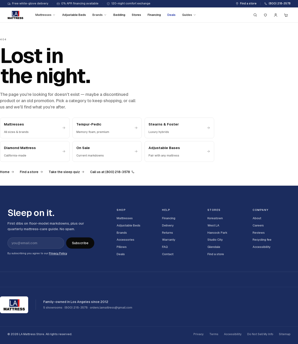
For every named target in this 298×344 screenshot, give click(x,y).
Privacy (198, 334)
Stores (136, 15)
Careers (258, 225)
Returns (167, 233)
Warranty (168, 240)
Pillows (122, 247)
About (257, 218)
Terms (213, 334)
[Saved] (265, 15)
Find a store (246, 3)
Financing (154, 15)
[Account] (275, 15)
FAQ (165, 247)
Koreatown (215, 218)
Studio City (215, 240)
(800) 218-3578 (277, 3)
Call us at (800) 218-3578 (112, 172)
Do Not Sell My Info (260, 334)
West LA (213, 225)
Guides (189, 15)
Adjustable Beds (74, 15)
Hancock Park (217, 233)
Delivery (168, 225)
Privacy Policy (58, 253)
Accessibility (262, 247)
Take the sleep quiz (67, 172)
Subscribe (80, 243)
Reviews (259, 233)
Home (7, 172)
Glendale (213, 247)
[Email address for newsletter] (35, 243)
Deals (171, 15)
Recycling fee (262, 240)
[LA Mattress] (15, 14)
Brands (99, 15)
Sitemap (285, 334)
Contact (167, 254)
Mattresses (45, 15)
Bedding (119, 15)
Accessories (125, 240)
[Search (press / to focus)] (255, 15)
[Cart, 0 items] (286, 15)
